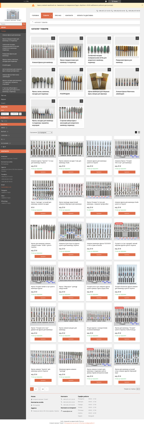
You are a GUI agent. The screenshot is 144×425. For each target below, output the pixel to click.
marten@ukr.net (6, 187)
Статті (3, 103)
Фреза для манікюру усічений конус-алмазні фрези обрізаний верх (125, 371)
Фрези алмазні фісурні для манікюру (68, 329)
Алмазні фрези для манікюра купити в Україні (96, 162)
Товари (3, 31)
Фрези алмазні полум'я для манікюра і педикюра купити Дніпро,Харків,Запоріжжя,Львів (97, 371)
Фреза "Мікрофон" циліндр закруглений (68, 287)
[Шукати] (24, 24)
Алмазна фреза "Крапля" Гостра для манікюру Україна (42, 162)
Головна (35, 15)
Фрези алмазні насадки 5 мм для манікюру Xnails (70, 162)
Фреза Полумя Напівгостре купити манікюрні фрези (43, 287)
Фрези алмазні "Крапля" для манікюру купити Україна (40, 370)
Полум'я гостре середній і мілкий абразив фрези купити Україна (126, 244)
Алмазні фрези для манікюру (11, 35)
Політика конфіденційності (87, 423)
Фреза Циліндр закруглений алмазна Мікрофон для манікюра (70, 203)
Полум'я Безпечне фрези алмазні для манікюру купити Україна (126, 287)
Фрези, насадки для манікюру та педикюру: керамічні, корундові (12, 82)
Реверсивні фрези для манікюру (9, 54)
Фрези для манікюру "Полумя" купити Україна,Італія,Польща (125, 329)
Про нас (3, 95)
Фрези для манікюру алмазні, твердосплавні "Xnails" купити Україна (41, 245)
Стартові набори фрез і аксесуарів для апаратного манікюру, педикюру (11, 89)
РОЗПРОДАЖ (6, 65)
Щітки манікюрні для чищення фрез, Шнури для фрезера (12, 70)
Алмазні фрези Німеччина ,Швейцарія (10, 75)
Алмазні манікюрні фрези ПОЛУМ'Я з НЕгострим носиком (99, 244)
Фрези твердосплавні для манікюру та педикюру (10, 40)
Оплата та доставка (85, 15)
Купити (43, 172)
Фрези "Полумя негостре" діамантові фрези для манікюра (41, 329)
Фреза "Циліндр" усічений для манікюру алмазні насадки (41, 203)
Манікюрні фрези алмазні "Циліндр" (67, 370)
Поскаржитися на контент (71, 423)
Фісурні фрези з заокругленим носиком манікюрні (97, 329)
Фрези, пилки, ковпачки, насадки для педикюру (10, 60)
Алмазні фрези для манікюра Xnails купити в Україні (126, 203)
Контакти (69, 15)
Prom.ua (81, 421)
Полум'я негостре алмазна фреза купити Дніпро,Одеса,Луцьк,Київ (98, 287)
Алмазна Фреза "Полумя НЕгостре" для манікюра (123, 162)
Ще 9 (4, 146)
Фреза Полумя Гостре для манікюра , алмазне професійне (97, 203)
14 (43, 389)
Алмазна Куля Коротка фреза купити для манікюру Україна (69, 244)
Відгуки (3, 99)
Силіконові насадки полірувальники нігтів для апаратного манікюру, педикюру (10, 47)
